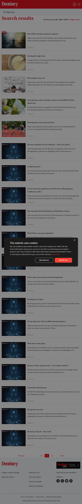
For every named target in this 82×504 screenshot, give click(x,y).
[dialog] (41, 252)
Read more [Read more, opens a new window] (56, 254)
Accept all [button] (63, 260)
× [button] (74, 240)
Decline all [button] (44, 260)
